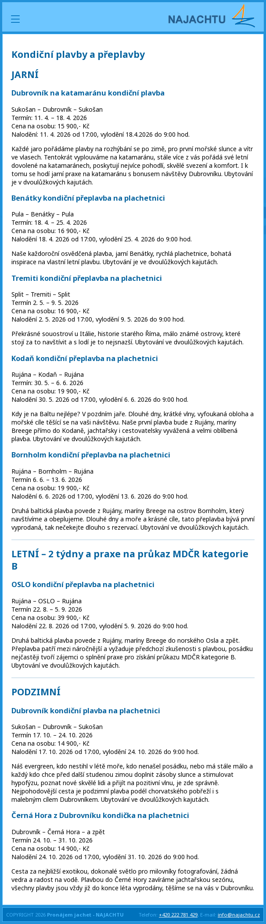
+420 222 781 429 (178, 914)
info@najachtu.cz (239, 914)
